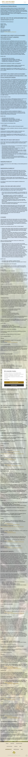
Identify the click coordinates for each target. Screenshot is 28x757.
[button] (25, 2)
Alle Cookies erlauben (14, 382)
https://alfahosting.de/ (8, 341)
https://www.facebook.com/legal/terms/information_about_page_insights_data (12, 453)
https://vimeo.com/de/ (8, 698)
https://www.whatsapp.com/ (9, 540)
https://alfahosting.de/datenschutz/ (12, 342)
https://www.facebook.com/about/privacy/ (13, 451)
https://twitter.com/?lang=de (9, 458)
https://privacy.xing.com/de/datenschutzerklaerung (14, 465)
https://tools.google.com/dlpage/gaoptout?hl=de (14, 668)
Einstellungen (14, 385)
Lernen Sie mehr (6, 379)
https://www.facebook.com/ (9, 523)
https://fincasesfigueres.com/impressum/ (10, 31)
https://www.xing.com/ (8, 464)
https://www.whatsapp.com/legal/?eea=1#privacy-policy (15, 541)
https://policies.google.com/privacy (12, 667)
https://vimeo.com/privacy (11, 699)
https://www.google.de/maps (9, 666)
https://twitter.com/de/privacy (11, 459)
